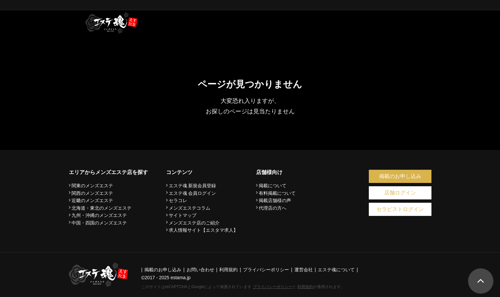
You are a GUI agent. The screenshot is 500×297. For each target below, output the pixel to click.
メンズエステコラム (189, 208)
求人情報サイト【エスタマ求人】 (203, 230)
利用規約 (305, 286)
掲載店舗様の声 (275, 200)
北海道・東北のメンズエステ (102, 208)
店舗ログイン (400, 192)
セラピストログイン (400, 209)
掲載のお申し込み (400, 176)
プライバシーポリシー (272, 286)
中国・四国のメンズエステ (99, 223)
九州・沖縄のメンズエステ (99, 215)
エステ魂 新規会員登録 (192, 185)
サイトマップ (182, 215)
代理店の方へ (272, 208)
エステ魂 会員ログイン (192, 193)
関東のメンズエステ (92, 185)
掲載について (272, 185)
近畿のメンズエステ (92, 200)
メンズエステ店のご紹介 (194, 223)
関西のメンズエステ (92, 193)
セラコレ (178, 200)
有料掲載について (277, 193)
